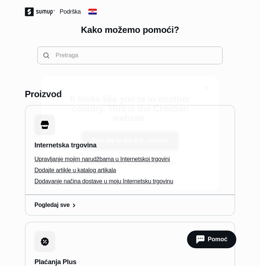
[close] (207, 88)
